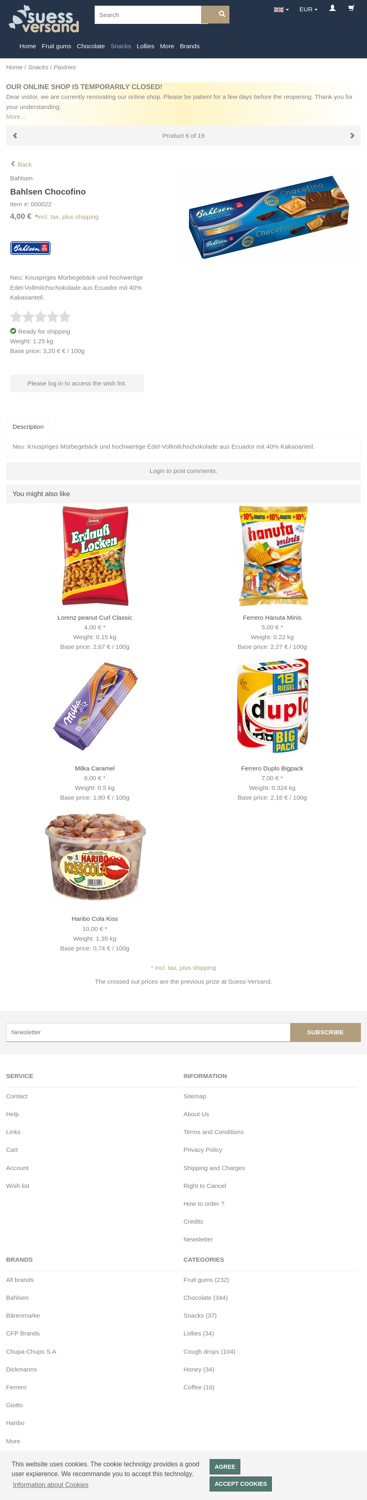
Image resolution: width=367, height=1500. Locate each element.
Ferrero (16, 1387)
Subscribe (325, 1032)
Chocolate (91, 46)
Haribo (15, 1422)
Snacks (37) (200, 1315)
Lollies (146, 46)
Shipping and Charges (214, 1167)
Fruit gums (56, 46)
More (167, 46)
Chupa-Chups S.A (31, 1351)
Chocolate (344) (206, 1297)
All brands (20, 1279)
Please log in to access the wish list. (77, 383)
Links (13, 1131)
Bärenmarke (23, 1315)
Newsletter (198, 1239)
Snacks (120, 46)
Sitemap (195, 1096)
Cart (12, 1149)
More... (15, 116)
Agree (224, 1467)
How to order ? (204, 1203)
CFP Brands (23, 1333)
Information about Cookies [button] (51, 1484)
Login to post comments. (184, 470)
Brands (190, 46)
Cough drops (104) (209, 1351)
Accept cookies (240, 1484)
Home (27, 46)
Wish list (17, 1185)
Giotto (14, 1405)
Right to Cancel (205, 1185)
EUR (306, 9)
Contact (17, 1096)
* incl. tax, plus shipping (183, 967)
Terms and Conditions (214, 1131)
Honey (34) (199, 1369)
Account (17, 1167)
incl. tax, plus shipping (68, 216)
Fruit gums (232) (206, 1279)
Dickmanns (21, 1369)
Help (12, 1114)
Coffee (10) (199, 1387)
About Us (196, 1114)
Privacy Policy (203, 1149)
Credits (194, 1221)
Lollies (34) (199, 1333)
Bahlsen (17, 1297)
